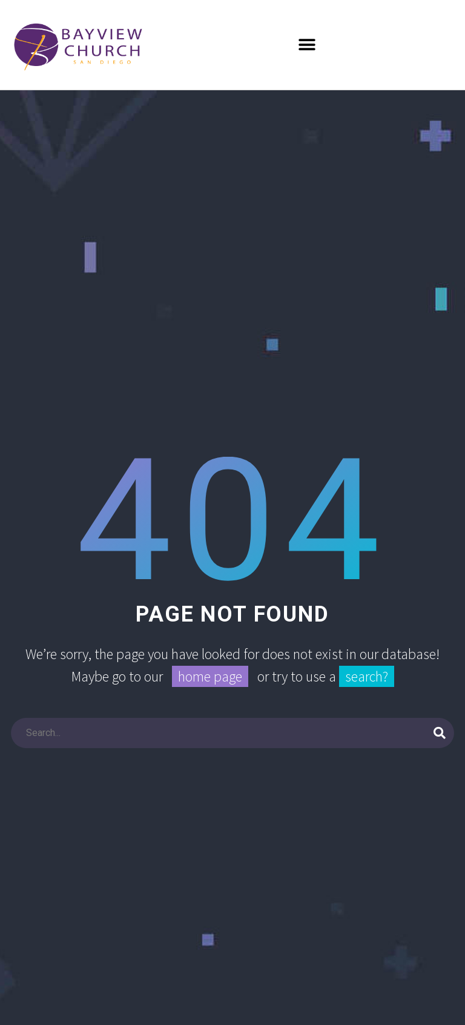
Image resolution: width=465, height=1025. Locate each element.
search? (366, 676)
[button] (307, 44)
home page (210, 676)
